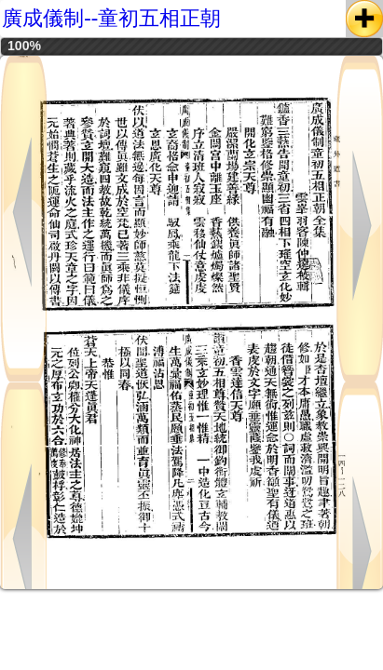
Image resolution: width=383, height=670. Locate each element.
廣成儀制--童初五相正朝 (111, 18)
